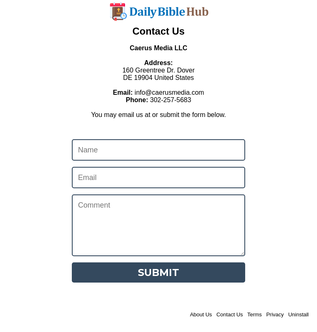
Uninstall (298, 314)
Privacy (275, 314)
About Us (201, 314)
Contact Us (229, 314)
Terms (254, 314)
